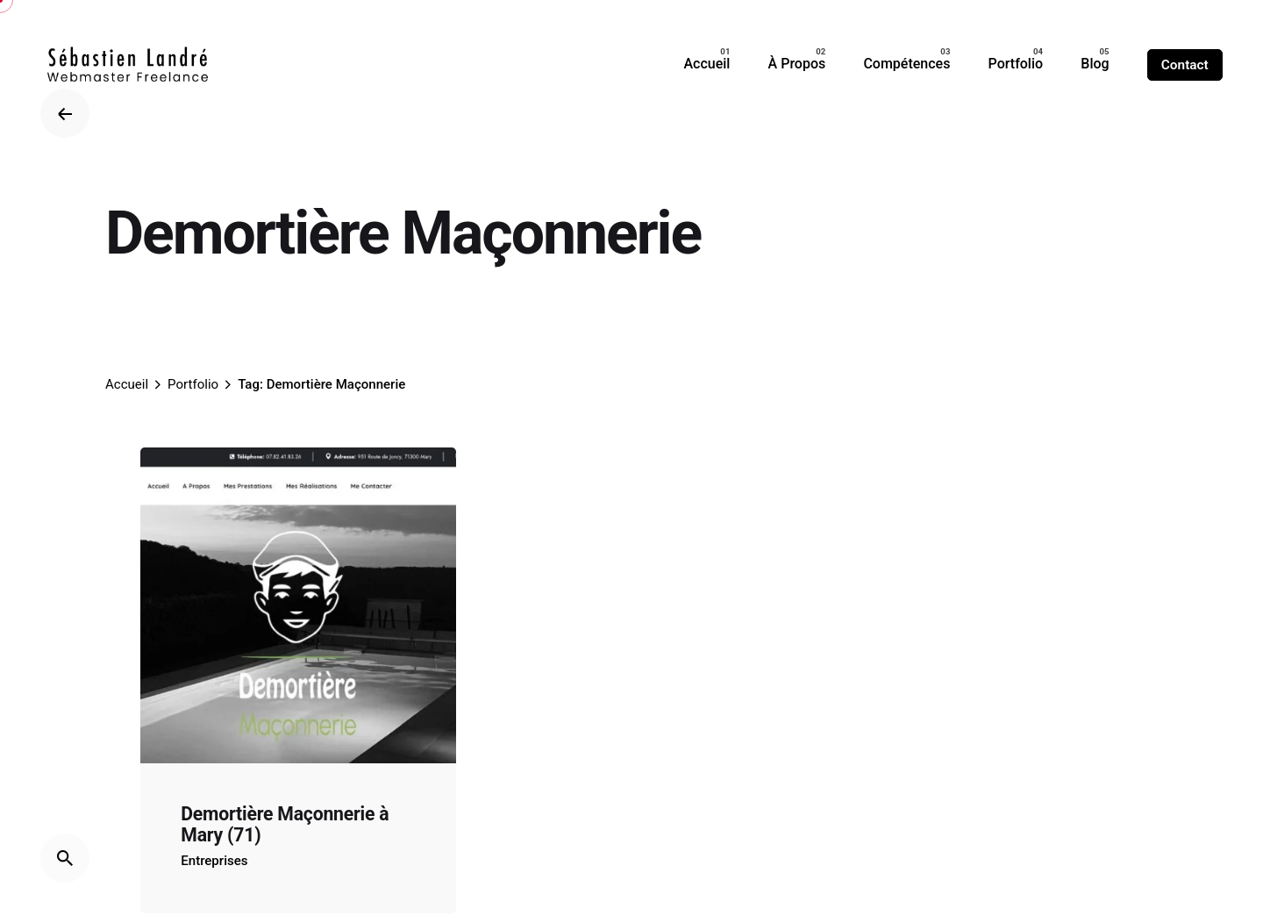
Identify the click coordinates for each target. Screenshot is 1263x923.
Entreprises (214, 861)
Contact (1185, 65)
